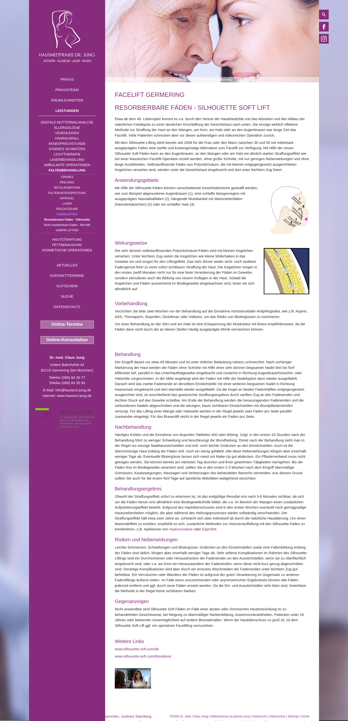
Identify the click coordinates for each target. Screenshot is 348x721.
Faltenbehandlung (67, 170)
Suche (67, 296)
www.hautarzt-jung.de (74, 396)
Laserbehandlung (67, 160)
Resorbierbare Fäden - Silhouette (67, 219)
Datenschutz (67, 307)
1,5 (47, 415)
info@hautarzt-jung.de (73, 390)
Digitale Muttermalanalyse (67, 122)
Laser (67, 203)
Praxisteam (67, 90)
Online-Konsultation (67, 339)
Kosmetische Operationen (67, 250)
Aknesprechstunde (67, 144)
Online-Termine (67, 324)
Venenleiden (67, 133)
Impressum (259, 716)
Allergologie (67, 128)
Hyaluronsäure (181, 529)
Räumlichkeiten (67, 100)
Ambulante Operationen (67, 165)
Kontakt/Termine (67, 275)
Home (119, 79)
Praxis (67, 79)
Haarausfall (67, 138)
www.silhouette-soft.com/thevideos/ (143, 656)
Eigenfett (209, 529)
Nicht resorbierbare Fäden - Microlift (67, 225)
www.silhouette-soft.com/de (137, 649)
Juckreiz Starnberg (136, 716)
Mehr (86, 426)
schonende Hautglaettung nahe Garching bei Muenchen (74, 716)
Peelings (67, 182)
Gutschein (67, 286)
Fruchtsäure (67, 209)
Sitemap (293, 716)
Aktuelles (67, 265)
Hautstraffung (67, 239)
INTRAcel (67, 198)
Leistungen (67, 111)
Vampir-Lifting (67, 230)
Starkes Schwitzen (67, 149)
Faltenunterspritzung (67, 193)
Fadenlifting (67, 214)
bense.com (242, 716)
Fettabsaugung (67, 245)
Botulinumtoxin (67, 187)
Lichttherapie (67, 154)
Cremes (67, 177)
